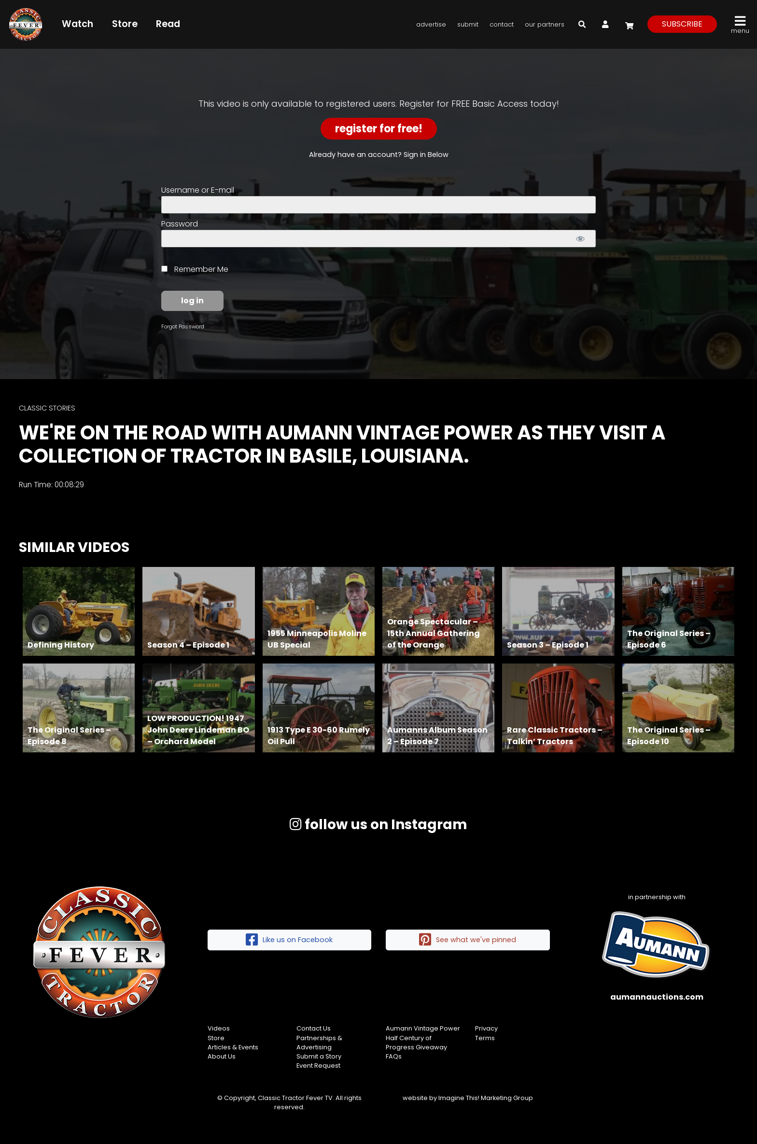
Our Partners (544, 24)
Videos (219, 1028)
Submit (467, 24)
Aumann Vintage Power (423, 1028)
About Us (222, 1056)
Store (125, 23)
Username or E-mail (197, 190)
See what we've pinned (467, 940)
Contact (502, 24)
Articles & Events (233, 1047)
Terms (485, 1038)
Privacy (486, 1028)
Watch (77, 23)
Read (168, 23)
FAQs (394, 1056)
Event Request (318, 1065)
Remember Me (194, 269)
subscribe (682, 23)
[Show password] (580, 238)
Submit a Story (318, 1056)
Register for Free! (378, 128)
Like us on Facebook (289, 940)
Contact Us (313, 1028)
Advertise (431, 24)
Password (179, 223)
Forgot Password (182, 326)
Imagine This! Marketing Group (485, 1098)
